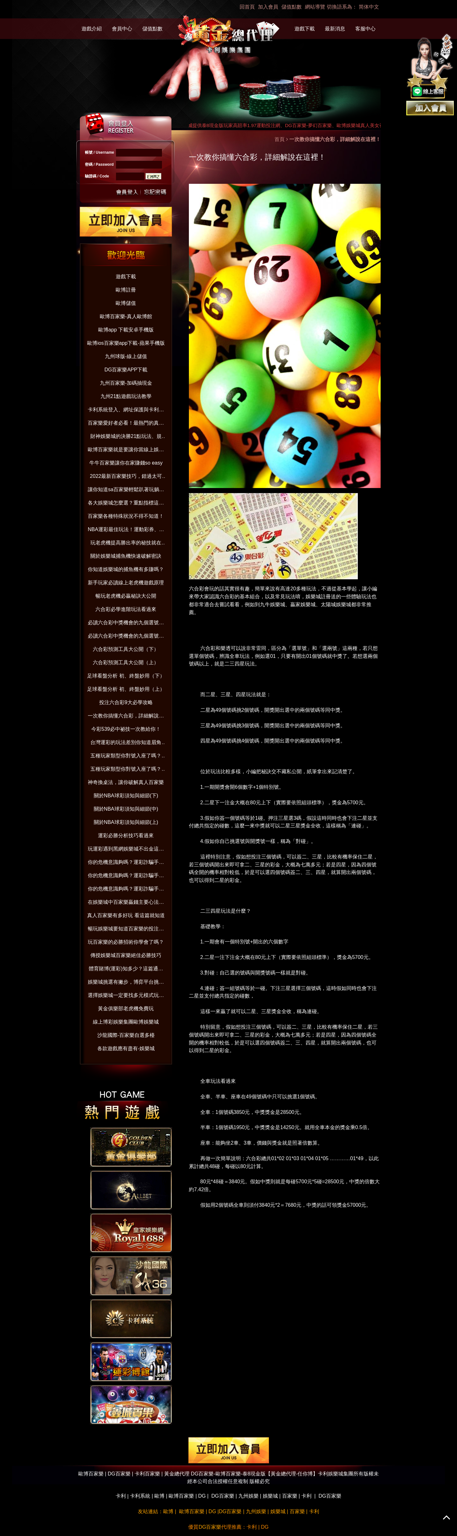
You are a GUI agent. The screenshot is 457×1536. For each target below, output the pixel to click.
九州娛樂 (248, 1496)
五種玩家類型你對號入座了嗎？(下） (125, 757)
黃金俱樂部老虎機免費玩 (126, 1008)
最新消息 (335, 28)
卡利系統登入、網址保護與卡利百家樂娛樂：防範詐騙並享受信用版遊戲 (126, 411)
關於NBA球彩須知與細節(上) (126, 822)
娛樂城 (270, 1496)
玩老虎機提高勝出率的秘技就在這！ (125, 544)
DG (202, 1496)
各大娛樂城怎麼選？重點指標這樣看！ (126, 504)
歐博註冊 (126, 289)
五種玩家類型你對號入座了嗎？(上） (125, 770)
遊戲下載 (304, 28)
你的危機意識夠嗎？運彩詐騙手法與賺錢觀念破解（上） (126, 890)
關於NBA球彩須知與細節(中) (126, 809)
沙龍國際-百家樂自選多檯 (126, 1035)
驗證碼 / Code (97, 176)
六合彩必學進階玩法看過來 (125, 609)
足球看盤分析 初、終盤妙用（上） (125, 689)
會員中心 (122, 28)
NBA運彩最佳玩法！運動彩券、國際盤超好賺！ (126, 531)
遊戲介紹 (91, 28)
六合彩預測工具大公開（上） (126, 662)
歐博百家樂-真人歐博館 (126, 316)
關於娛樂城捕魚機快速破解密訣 (125, 556)
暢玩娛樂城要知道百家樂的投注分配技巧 (126, 930)
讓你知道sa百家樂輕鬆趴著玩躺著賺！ (126, 491)
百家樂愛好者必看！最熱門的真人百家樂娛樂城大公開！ (126, 424)
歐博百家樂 (181, 1496)
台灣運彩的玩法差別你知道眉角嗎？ (125, 744)
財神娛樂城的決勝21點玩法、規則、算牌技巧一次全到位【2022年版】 (126, 437)
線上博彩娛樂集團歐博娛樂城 (126, 1022)
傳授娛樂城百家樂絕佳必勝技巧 (125, 955)
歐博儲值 (126, 303)
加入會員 (268, 7)
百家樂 (289, 1496)
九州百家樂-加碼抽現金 (126, 383)
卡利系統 (140, 1496)
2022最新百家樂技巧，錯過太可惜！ (126, 477)
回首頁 (247, 7)
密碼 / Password (99, 164)
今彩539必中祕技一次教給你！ (126, 729)
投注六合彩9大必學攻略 (126, 702)
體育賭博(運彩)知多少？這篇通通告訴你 (126, 970)
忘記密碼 (153, 192)
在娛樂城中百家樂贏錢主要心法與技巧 (126, 903)
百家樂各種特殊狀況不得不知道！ (126, 516)
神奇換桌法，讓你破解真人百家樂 (126, 782)
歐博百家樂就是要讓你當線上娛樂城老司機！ (126, 451)
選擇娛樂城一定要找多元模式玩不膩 (126, 996)
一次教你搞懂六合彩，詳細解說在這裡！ (126, 717)
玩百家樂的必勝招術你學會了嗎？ (126, 942)
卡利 (121, 1496)
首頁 (279, 139)
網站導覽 (315, 7)
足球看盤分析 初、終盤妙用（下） (125, 675)
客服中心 (365, 28)
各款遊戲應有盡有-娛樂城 (126, 1048)
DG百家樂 (222, 1496)
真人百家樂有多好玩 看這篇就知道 (125, 915)
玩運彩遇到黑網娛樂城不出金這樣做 (126, 850)
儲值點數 (291, 7)
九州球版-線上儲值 (126, 356)
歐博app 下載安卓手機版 (126, 329)
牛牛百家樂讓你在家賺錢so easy (126, 463)
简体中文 (369, 7)
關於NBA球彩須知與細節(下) (126, 795)
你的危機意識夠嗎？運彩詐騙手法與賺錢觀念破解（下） (126, 863)
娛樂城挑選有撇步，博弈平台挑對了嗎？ (126, 983)
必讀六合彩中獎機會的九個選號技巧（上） (126, 637)
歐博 (159, 1496)
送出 (127, 192)
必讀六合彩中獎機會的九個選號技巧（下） (126, 624)
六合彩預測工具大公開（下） (126, 649)
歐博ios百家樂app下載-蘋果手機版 (125, 343)
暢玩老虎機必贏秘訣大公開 (125, 596)
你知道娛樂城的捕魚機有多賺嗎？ (126, 569)
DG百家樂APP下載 (125, 369)
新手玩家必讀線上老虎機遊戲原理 (126, 582)
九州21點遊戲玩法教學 (126, 396)
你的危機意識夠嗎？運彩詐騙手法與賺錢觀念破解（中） (126, 877)
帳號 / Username (99, 152)
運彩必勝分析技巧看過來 (126, 835)
